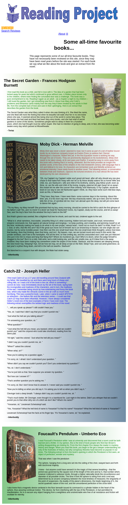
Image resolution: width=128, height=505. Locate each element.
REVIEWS (7, 28)
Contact (51, 36)
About (61, 33)
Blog (38, 36)
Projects (26, 36)
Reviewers (10, 36)
